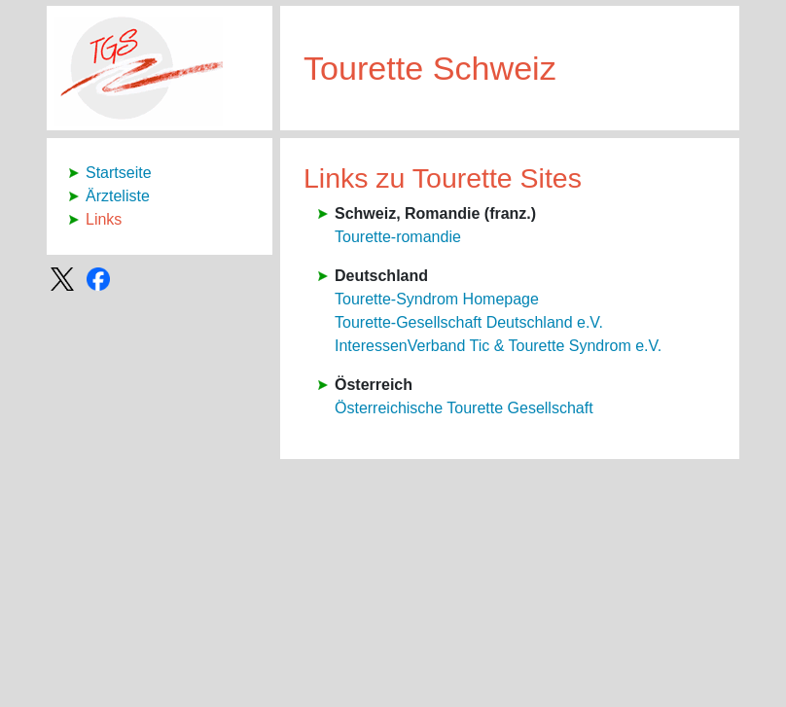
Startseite (119, 172)
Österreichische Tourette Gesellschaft (464, 408)
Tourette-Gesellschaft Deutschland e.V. (469, 322)
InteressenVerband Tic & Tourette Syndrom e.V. (498, 345)
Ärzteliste (118, 196)
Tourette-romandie (398, 237)
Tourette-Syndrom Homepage (437, 299)
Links (104, 219)
